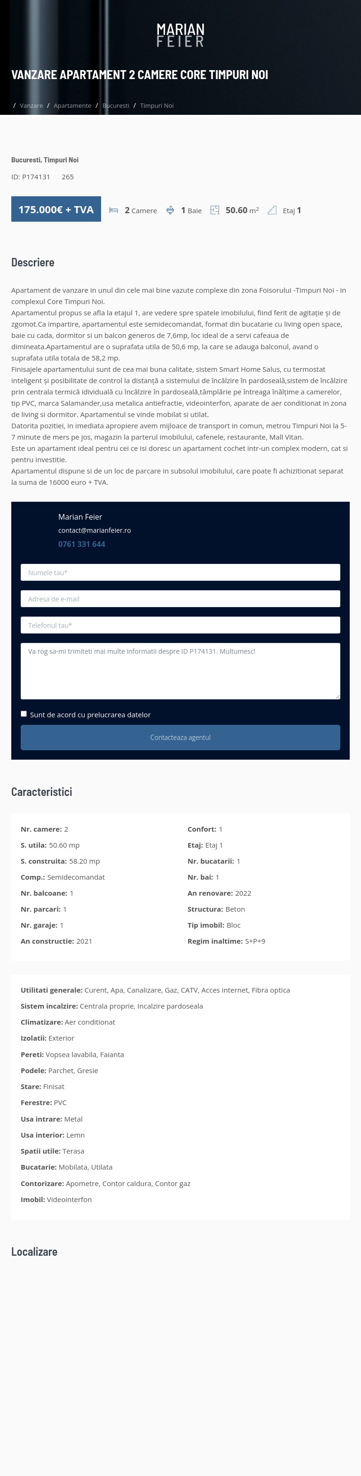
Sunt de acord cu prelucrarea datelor (86, 714)
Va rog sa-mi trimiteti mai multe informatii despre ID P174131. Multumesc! (180, 671)
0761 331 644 (81, 544)
